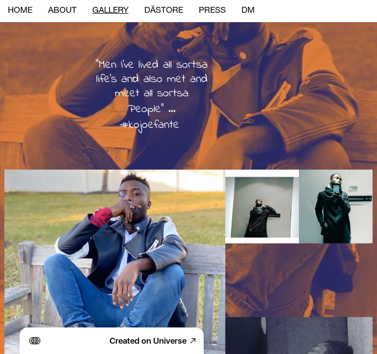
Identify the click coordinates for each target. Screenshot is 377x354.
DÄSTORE (163, 11)
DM (248, 11)
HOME (20, 11)
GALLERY (110, 11)
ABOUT (62, 11)
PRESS (212, 11)
